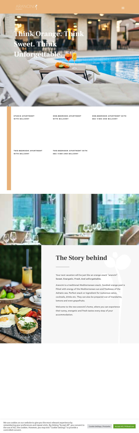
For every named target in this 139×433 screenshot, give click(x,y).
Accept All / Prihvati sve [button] (124, 426)
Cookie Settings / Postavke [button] (99, 426)
